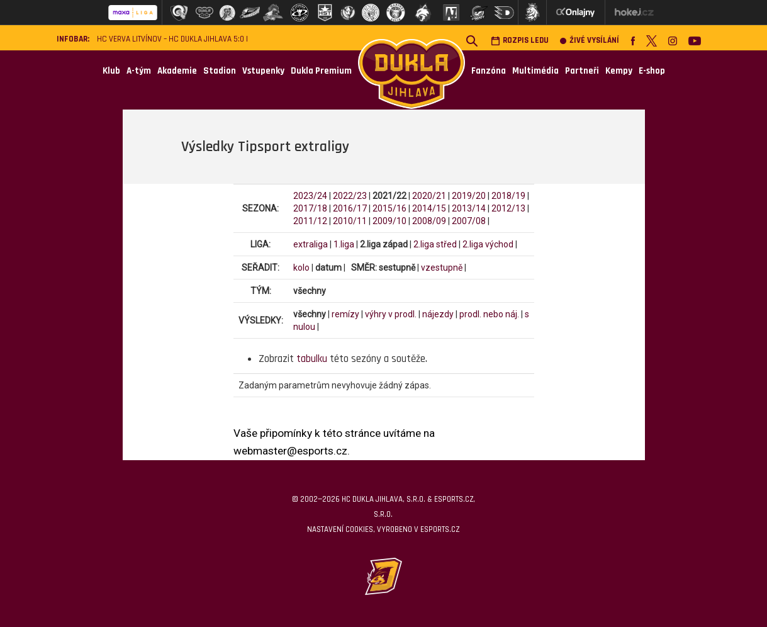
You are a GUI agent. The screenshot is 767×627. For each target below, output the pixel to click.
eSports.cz (439, 529)
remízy (345, 314)
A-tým (138, 71)
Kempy (618, 71)
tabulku (311, 359)
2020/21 (429, 196)
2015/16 (389, 208)
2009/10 (389, 221)
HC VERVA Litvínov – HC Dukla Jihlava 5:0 (170, 39)
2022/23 (350, 196)
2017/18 (310, 208)
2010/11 (350, 221)
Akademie (177, 71)
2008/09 (429, 221)
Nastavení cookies (340, 529)
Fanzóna (488, 71)
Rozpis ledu (520, 40)
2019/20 (469, 196)
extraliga (310, 244)
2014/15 (429, 208)
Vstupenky (263, 71)
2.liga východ (487, 244)
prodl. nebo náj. (489, 314)
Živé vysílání (589, 40)
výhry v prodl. (391, 314)
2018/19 (508, 196)
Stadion (219, 71)
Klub (111, 71)
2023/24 (310, 196)
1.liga (343, 244)
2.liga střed (435, 244)
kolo (301, 268)
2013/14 (469, 208)
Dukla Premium (321, 71)
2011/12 (310, 221)
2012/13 (508, 208)
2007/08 (469, 221)
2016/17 (350, 208)
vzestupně (441, 268)
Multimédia (535, 71)
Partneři (582, 71)
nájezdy (438, 314)
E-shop (652, 71)
